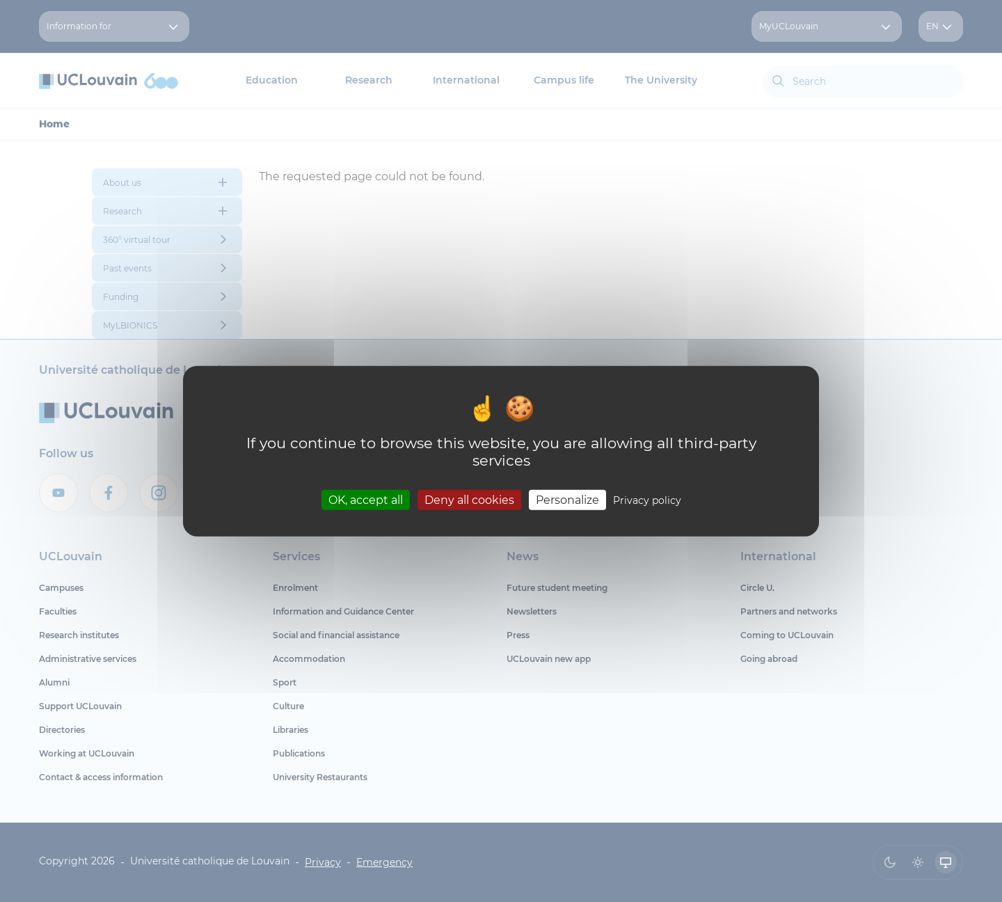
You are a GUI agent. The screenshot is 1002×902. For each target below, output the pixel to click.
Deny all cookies (469, 499)
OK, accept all (365, 499)
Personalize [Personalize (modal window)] (567, 499)
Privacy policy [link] (647, 499)
